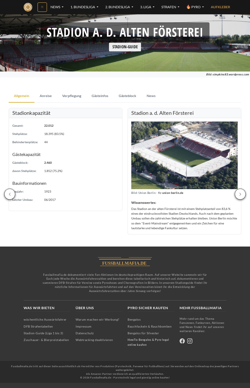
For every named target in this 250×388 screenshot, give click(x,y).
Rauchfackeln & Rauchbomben (150, 326)
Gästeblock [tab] (127, 96)
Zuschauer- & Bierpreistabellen (46, 340)
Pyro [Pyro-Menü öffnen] (193, 7)
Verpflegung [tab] (71, 96)
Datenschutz (85, 333)
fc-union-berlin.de (170, 193)
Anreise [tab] (46, 96)
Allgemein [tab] (21, 96)
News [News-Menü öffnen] (55, 7)
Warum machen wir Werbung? (97, 319)
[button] (184, 155)
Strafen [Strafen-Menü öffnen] (169, 7)
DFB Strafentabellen (38, 326)
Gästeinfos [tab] (100, 96)
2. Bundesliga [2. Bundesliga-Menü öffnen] (118, 7)
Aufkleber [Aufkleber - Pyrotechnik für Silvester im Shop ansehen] (220, 7)
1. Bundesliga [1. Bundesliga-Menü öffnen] (83, 7)
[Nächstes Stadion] (240, 194)
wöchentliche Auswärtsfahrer (45, 319)
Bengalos (134, 319)
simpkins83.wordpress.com (231, 74)
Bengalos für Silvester (143, 333)
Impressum (84, 326)
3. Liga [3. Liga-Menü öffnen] (146, 7)
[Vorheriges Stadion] (9, 194)
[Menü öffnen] (42, 7)
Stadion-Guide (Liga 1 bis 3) (43, 333)
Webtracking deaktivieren (94, 340)
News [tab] (151, 96)
